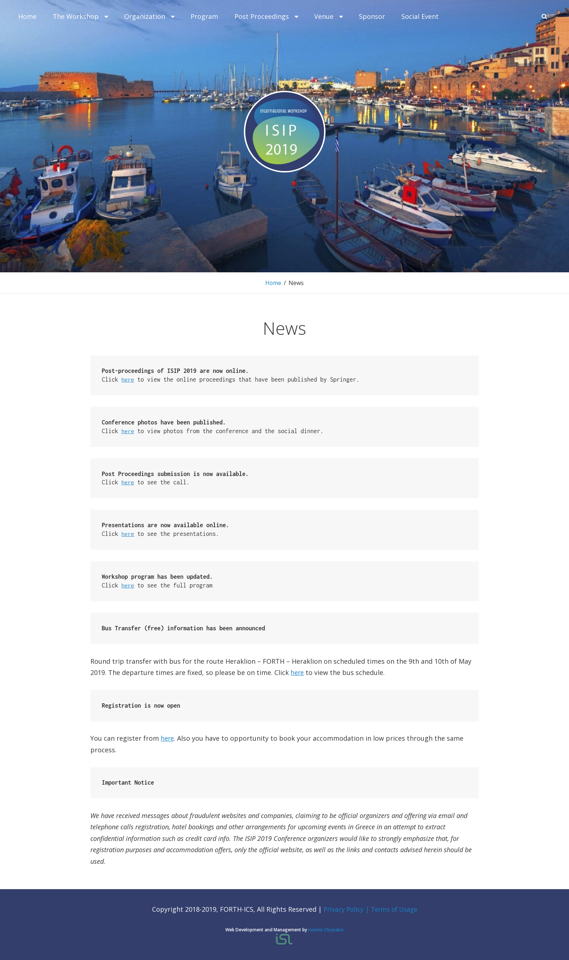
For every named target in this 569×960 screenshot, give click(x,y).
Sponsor (372, 16)
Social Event (420, 16)
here (128, 379)
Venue (329, 16)
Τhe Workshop (81, 16)
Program (204, 16)
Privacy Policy (343, 909)
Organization (150, 16)
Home (27, 16)
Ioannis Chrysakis (326, 929)
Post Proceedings (267, 16)
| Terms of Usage (392, 909)
